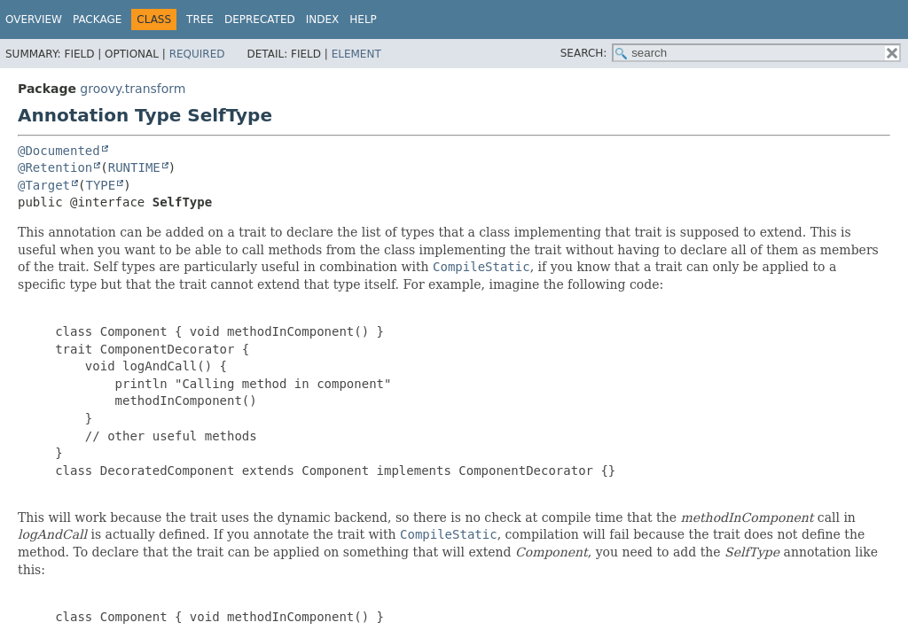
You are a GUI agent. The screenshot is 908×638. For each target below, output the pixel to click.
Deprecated (259, 19)
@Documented (59, 151)
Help (363, 19)
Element (356, 54)
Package (97, 19)
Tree (200, 19)
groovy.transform (132, 89)
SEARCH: (583, 53)
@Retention (55, 167)
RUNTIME (134, 167)
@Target (44, 185)
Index (323, 19)
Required (197, 54)
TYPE (100, 185)
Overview (33, 19)
